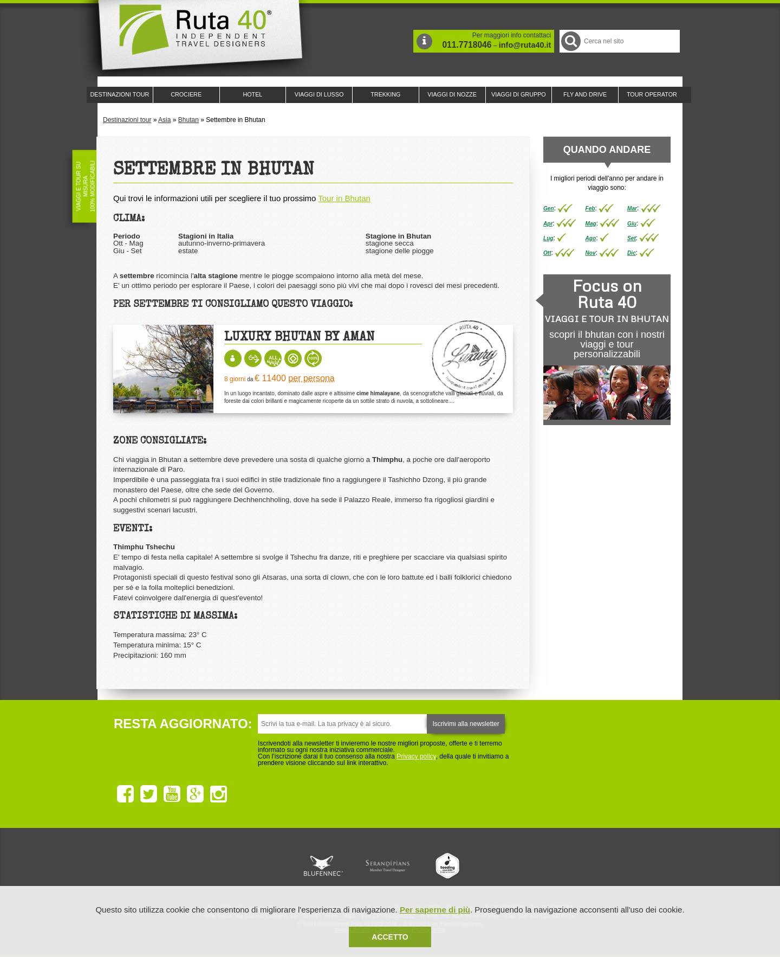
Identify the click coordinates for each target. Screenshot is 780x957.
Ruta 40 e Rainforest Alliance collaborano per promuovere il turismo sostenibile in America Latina (327, 866)
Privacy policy (415, 756)
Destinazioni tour (127, 120)
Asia (164, 120)
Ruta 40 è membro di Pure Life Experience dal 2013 (388, 866)
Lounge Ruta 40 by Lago (509, 866)
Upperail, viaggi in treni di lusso (448, 866)
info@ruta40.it (525, 45)
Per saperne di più (435, 909)
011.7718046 (466, 44)
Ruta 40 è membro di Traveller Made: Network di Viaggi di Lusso (266, 866)
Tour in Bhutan (344, 198)
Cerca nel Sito (570, 41)
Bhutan (188, 120)
